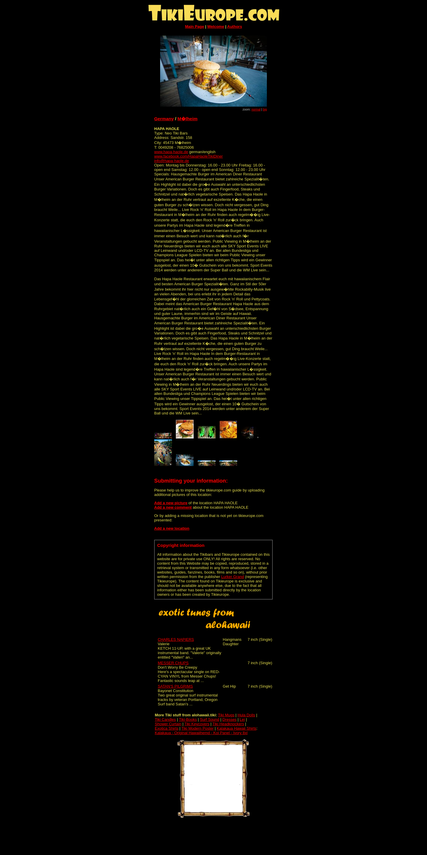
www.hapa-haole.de (171, 152)
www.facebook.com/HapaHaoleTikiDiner (188, 156)
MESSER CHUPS (173, 663)
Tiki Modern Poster (197, 728)
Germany (164, 118)
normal (256, 109)
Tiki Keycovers (196, 724)
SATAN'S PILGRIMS (175, 686)
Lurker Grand (232, 576)
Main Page (194, 26)
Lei (242, 719)
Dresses (229, 719)
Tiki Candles (165, 719)
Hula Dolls (246, 715)
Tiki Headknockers (228, 724)
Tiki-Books (188, 719)
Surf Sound (209, 719)
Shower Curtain (168, 724)
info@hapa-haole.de (171, 160)
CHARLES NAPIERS (176, 639)
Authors (234, 26)
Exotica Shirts (166, 728)
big (265, 109)
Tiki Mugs (226, 715)
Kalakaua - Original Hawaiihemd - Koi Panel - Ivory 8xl (201, 733)
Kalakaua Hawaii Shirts (236, 728)
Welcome (215, 26)
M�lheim (187, 118)
